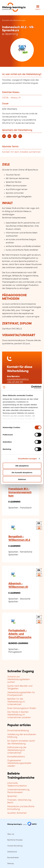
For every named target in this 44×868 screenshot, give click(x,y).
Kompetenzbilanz (16, 757)
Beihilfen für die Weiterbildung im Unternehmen (16, 702)
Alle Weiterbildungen (18, 20)
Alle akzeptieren (22, 466)
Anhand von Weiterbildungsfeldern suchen (18, 679)
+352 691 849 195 (15, 382)
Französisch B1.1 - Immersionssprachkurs (20, 492)
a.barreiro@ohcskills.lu (18, 379)
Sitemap (10, 863)
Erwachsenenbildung (18, 731)
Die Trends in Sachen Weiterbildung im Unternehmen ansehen (19, 715)
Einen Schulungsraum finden (21, 708)
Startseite (5, 20)
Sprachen (12, 796)
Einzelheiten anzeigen (27, 459)
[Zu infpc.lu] (22, 825)
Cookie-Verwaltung (14, 846)
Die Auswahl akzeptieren (22, 472)
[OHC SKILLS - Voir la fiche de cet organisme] (22, 50)
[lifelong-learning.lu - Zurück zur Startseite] (14, 7)
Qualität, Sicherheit (17, 813)
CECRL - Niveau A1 (11, 98)
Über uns (10, 834)
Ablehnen (22, 479)
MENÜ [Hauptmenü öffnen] (37, 9)
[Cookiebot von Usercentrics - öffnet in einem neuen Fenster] (31, 387)
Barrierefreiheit (13, 857)
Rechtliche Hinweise (14, 840)
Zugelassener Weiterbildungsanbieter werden (19, 763)
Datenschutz (12, 852)
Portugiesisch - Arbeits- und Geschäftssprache (19, 634)
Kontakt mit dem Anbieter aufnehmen (21, 152)
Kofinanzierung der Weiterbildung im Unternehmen (16, 750)
